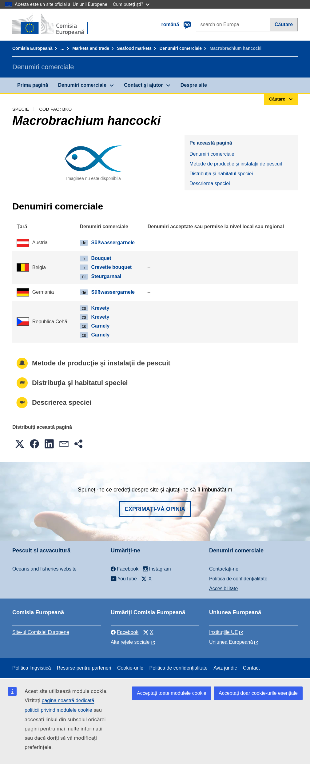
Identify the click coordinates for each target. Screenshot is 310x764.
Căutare (284, 24)
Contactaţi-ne (223, 568)
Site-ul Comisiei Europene (40, 632)
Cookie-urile (130, 667)
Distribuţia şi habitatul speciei (221, 173)
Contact (251, 667)
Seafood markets (134, 48)
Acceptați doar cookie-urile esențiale (258, 693)
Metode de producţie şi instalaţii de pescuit (235, 163)
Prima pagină (32, 85)
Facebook (124, 632)
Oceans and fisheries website (44, 568)
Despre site (194, 85)
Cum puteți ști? (131, 4)
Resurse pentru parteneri (84, 667)
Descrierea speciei (209, 183)
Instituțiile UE (223, 632)
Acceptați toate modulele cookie (171, 693)
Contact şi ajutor (143, 85)
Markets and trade (90, 48)
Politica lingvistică (31, 667)
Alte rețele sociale (130, 642)
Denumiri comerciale (180, 48)
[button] (20, 444)
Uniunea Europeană (231, 642)
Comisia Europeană (32, 48)
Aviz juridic (225, 667)
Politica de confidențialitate (238, 578)
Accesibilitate (223, 588)
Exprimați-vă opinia (155, 509)
